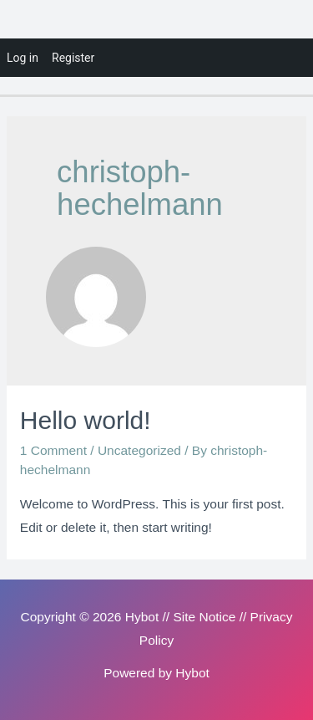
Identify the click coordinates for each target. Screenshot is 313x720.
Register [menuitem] (73, 57)
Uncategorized (139, 450)
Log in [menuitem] (22, 57)
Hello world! (85, 420)
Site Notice (204, 617)
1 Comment (53, 450)
